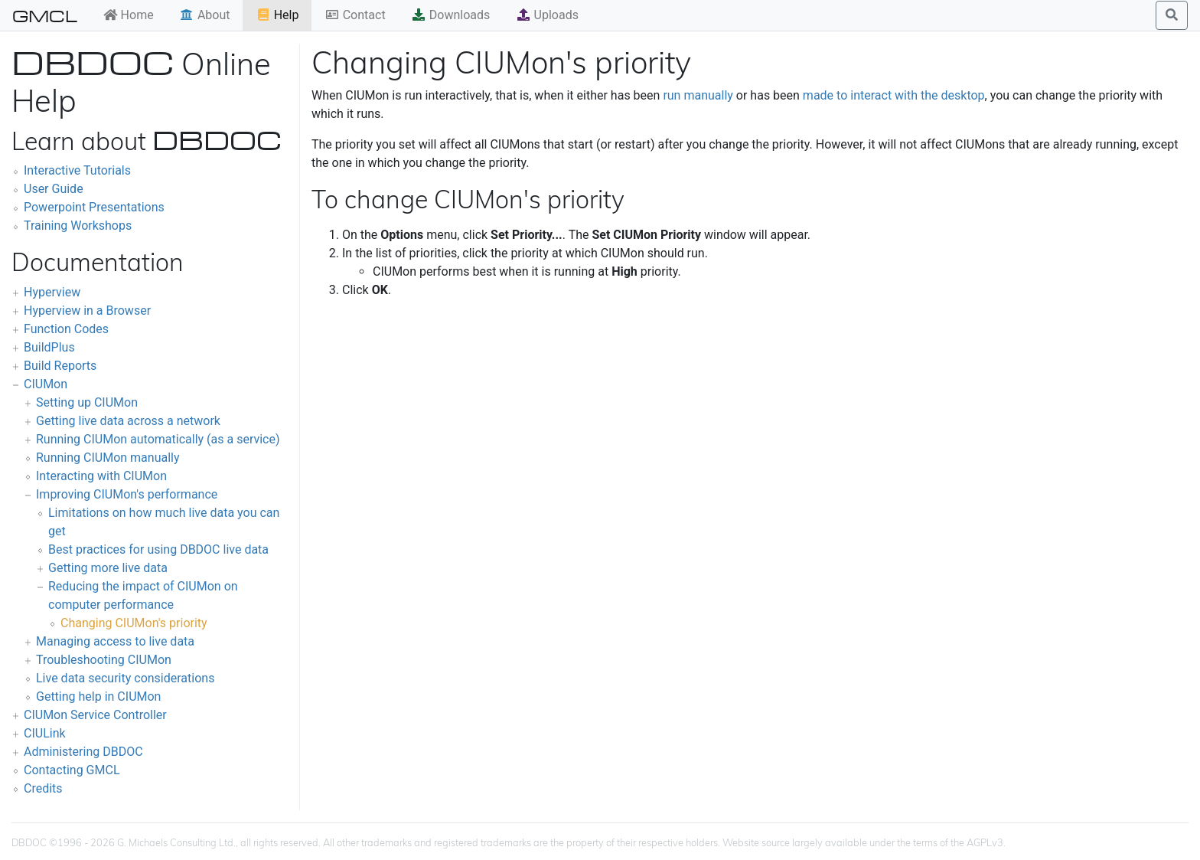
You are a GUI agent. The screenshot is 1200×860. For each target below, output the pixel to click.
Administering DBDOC (83, 751)
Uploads (547, 15)
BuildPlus (49, 347)
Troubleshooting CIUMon (103, 659)
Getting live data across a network (128, 421)
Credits (43, 788)
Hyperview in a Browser (87, 310)
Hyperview (52, 292)
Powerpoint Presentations (94, 207)
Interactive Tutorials (77, 170)
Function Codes (66, 329)
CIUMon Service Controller (95, 715)
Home (128, 15)
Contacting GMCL (72, 770)
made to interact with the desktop (894, 95)
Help (277, 15)
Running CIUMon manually (108, 457)
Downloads (450, 15)
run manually (698, 95)
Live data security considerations (125, 678)
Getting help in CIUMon (98, 696)
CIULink (45, 733)
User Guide (53, 188)
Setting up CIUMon (87, 402)
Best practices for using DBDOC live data (158, 549)
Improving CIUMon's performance (126, 494)
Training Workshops (78, 225)
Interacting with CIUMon (101, 476)
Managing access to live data (115, 641)
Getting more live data (108, 568)
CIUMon (45, 384)
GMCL (44, 15)
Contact (355, 15)
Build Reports (60, 365)
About (204, 15)
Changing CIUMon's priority (133, 623)
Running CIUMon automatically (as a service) (158, 439)
